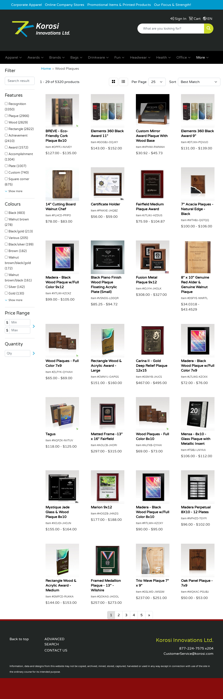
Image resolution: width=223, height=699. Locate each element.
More (202, 57)
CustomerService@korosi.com (188, 654)
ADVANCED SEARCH (54, 642)
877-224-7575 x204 (196, 648)
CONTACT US (55, 650)
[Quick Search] (170, 29)
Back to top (19, 639)
